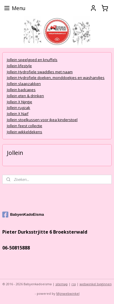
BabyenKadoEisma (23, 214)
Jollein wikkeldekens (24, 131)
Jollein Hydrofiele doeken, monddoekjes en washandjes (56, 77)
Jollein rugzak (18, 107)
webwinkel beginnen (96, 284)
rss (74, 284)
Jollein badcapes (21, 89)
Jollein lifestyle (19, 65)
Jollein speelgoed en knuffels (32, 59)
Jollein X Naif (17, 113)
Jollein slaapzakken (24, 83)
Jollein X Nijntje (19, 101)
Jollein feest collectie (24, 125)
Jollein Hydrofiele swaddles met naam (40, 71)
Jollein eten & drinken (25, 95)
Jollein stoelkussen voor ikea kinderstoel (42, 119)
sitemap (61, 284)
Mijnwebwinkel (68, 293)
